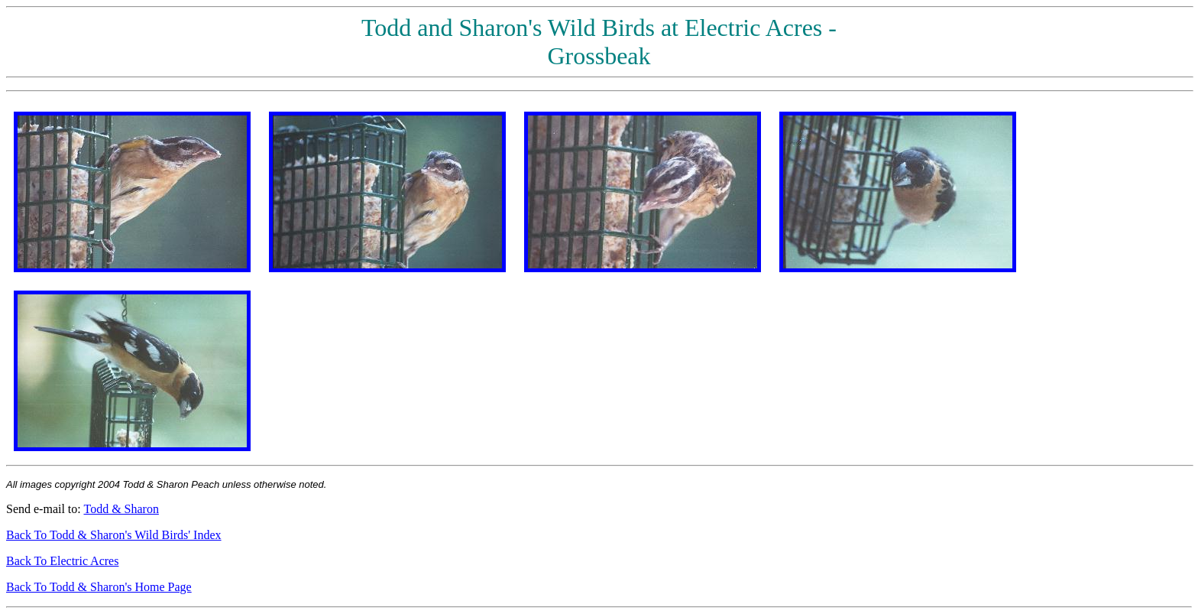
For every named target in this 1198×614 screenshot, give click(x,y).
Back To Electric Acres (62, 560)
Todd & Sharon (120, 508)
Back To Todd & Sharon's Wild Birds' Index (114, 534)
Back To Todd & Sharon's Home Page (99, 586)
